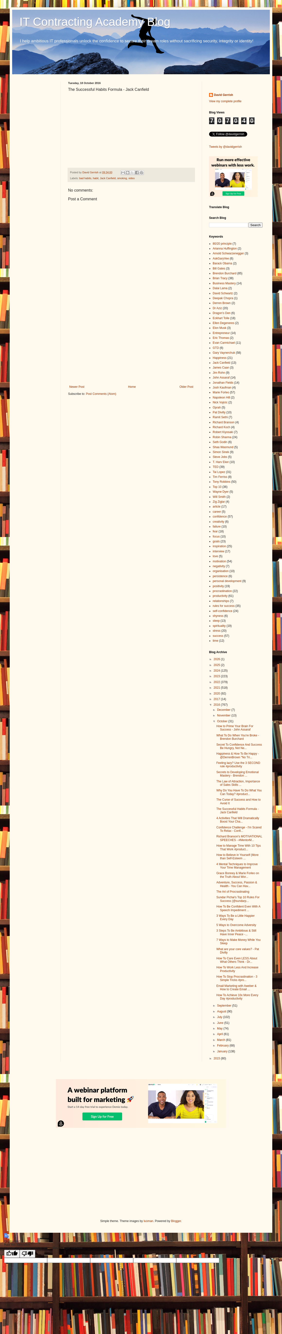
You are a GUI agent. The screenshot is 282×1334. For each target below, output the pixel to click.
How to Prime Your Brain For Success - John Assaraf (234, 727)
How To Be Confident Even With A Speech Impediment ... (238, 908)
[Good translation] (12, 1254)
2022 (217, 682)
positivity (218, 586)
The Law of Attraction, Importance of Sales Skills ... (238, 783)
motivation (219, 561)
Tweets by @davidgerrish (225, 146)
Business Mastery (224, 283)
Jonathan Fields (223, 382)
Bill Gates (219, 268)
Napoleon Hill (221, 397)
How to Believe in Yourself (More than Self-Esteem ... (237, 856)
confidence (220, 516)
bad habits (85, 178)
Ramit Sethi (220, 417)
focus (216, 536)
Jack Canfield (108, 178)
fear (215, 531)
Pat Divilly (219, 412)
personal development (227, 581)
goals (216, 541)
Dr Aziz (217, 308)
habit (95, 178)
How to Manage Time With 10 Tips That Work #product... (238, 847)
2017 (217, 699)
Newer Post (76, 387)
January (222, 1051)
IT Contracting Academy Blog (94, 21)
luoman (148, 1221)
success (218, 636)
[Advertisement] (131, 345)
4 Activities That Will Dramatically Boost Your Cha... (237, 819)
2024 (217, 670)
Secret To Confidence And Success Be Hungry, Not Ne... (239, 746)
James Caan (221, 367)
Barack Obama (222, 263)
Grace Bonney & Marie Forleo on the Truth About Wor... (237, 874)
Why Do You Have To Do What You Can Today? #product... (239, 792)
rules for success (224, 606)
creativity (218, 521)
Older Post (186, 387)
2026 (217, 659)
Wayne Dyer (221, 491)
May (220, 1028)
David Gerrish (223, 95)
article (216, 506)
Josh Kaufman (222, 387)
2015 (217, 1058)
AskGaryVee (221, 258)
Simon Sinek (221, 452)
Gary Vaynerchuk (224, 352)
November (224, 715)
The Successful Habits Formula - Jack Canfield (237, 810)
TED (216, 467)
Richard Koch (221, 427)
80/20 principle (222, 243)
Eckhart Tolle (221, 318)
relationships (221, 601)
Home (132, 387)
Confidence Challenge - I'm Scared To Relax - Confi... (239, 829)
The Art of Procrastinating (232, 891)
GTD (216, 348)
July (220, 1017)
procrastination (222, 591)
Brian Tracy (220, 278)
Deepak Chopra (223, 298)
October (222, 721)
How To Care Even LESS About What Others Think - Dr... (236, 960)
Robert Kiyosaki (223, 432)
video (131, 178)
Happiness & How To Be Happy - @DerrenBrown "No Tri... (237, 755)
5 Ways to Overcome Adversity (236, 925)
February (223, 1045)
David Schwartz (223, 293)
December (224, 710)
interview (218, 551)
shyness (218, 616)
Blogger (176, 1221)
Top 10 (217, 487)
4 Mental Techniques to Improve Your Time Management (237, 865)
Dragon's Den (221, 313)
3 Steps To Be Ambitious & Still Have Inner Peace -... (236, 932)
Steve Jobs (220, 457)
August (222, 1011)
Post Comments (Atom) (101, 394)
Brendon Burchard (224, 273)
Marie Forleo (221, 392)
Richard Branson (223, 422)
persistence (220, 576)
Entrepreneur (221, 333)
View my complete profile (225, 101)
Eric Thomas (221, 338)
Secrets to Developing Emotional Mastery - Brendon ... (237, 773)
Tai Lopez (219, 472)
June (220, 1023)
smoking (122, 178)
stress (216, 630)
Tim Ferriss (220, 477)
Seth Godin (220, 442)
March (221, 1040)
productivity (220, 596)
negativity (219, 566)
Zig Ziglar (219, 501)
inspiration (219, 546)
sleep (216, 620)
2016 (217, 704)
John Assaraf (221, 377)
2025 (217, 665)
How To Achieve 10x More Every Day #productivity (237, 996)
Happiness (220, 358)
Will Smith (219, 497)
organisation (221, 571)
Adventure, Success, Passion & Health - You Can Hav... (236, 884)
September (224, 1005)
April (220, 1034)
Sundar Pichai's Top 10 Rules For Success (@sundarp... (238, 899)
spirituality (219, 626)
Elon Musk (219, 328)
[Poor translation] (27, 1254)
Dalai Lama (220, 288)
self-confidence (222, 611)
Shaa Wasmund (223, 447)
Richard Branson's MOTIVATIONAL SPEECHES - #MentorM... (239, 838)
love (215, 556)
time (215, 640)
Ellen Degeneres (223, 323)
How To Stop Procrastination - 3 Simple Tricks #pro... (236, 978)
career (217, 511)
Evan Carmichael (224, 342)
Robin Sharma (222, 437)
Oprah (217, 407)
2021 (217, 687)
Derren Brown (222, 303)
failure (217, 526)
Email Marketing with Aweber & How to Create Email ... (236, 987)
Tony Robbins (221, 481)
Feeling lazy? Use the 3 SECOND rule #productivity (238, 764)
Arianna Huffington (225, 248)
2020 (217, 693)
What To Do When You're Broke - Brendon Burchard (237, 737)
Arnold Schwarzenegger (228, 253)
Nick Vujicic (220, 402)
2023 (217, 676)
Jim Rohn (219, 372)
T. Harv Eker (221, 462)
